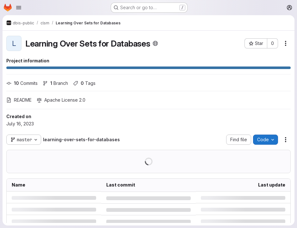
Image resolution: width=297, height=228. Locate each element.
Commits (22, 83)
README (19, 100)
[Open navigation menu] (19, 8)
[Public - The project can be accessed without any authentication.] (155, 43)
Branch (55, 83)
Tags (84, 83)
